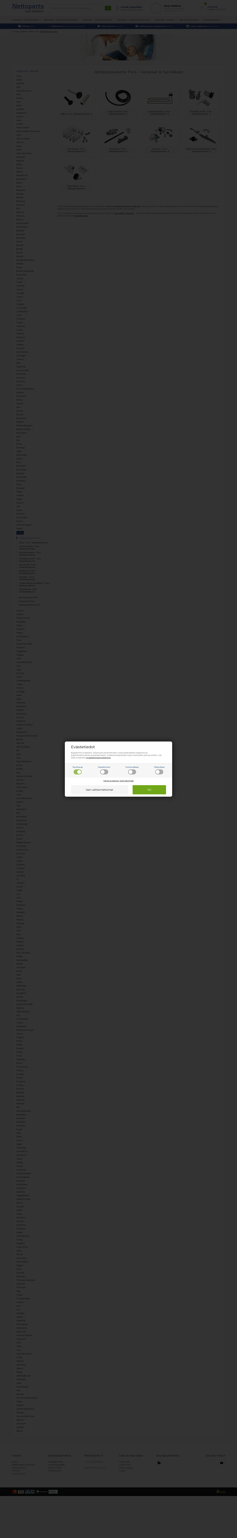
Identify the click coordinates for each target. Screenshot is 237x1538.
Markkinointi (104, 770)
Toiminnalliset (132, 770)
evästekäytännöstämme (98, 757)
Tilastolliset (159, 770)
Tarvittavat (77, 770)
